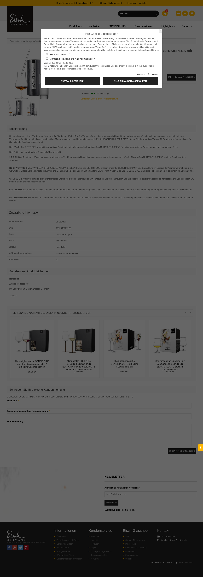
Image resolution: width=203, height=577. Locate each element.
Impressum (140, 74)
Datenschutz (153, 74)
